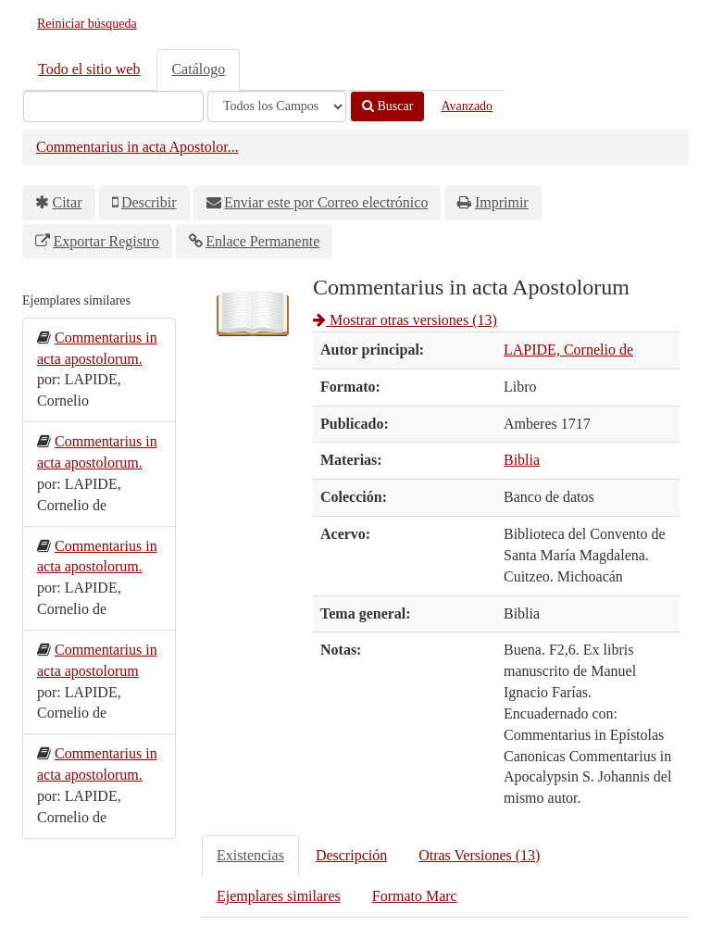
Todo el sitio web (89, 69)
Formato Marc (414, 896)
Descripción (351, 855)
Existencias (250, 855)
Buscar (387, 106)
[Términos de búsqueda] (113, 106)
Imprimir (502, 202)
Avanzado (467, 106)
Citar (67, 202)
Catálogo (198, 69)
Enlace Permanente (262, 241)
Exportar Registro (106, 241)
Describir (149, 202)
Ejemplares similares (279, 896)
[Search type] (276, 106)
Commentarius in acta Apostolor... (137, 147)
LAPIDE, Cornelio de (568, 349)
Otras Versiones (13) (479, 855)
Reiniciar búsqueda (87, 24)
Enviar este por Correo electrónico (326, 202)
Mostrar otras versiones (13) (405, 320)
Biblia (522, 460)
